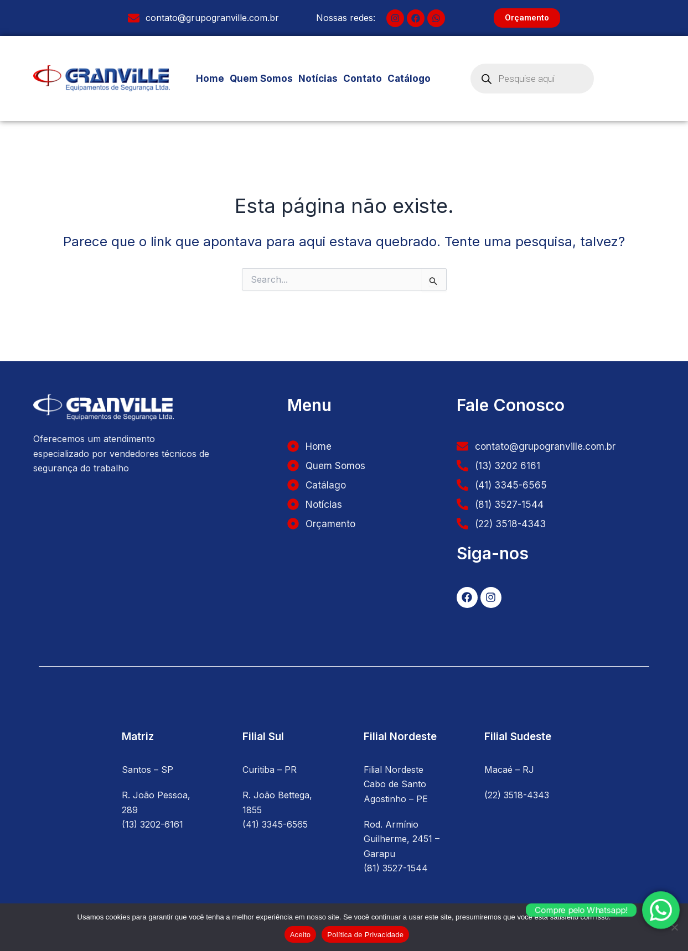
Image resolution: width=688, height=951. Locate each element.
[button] (413, 79)
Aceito (300, 935)
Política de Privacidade (365, 935)
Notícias (318, 78)
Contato (362, 78)
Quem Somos (261, 78)
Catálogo (413, 78)
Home (210, 78)
